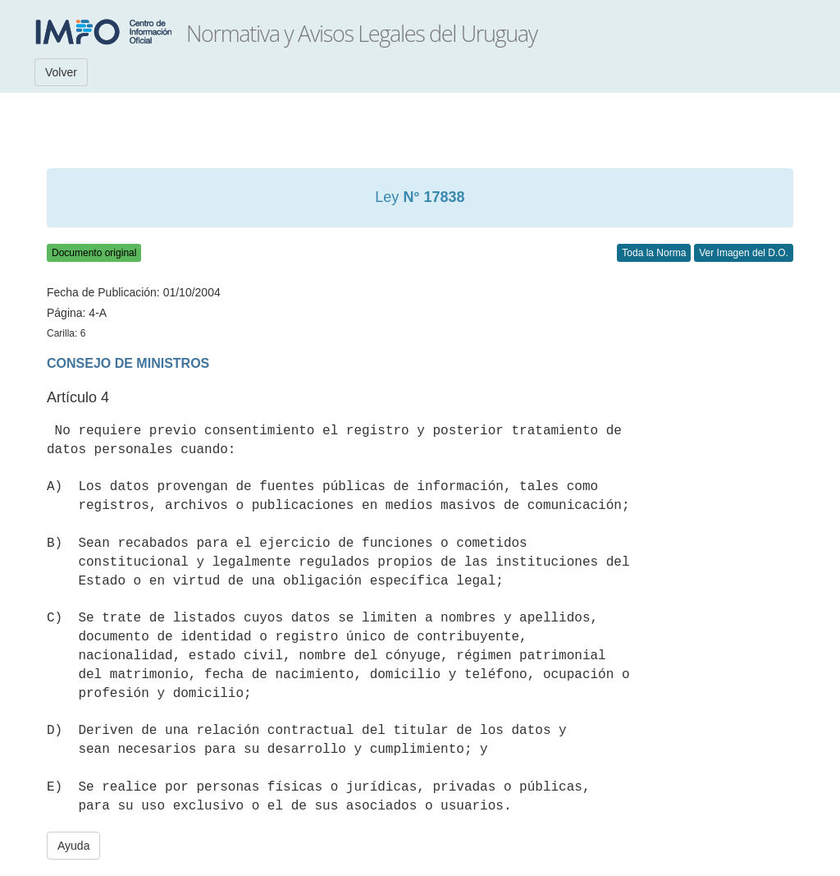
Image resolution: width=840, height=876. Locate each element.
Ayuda (73, 845)
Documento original (94, 253)
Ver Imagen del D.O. (743, 253)
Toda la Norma (654, 253)
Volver (61, 72)
